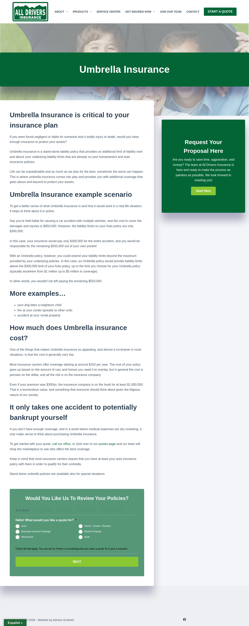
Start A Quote (220, 11)
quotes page (107, 444)
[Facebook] (184, 618)
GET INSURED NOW (141, 11)
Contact (192, 11)
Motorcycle (27, 537)
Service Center (108, 11)
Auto (23, 526)
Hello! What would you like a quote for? (46, 520)
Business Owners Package (36, 531)
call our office (61, 444)
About (61, 11)
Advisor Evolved (63, 619)
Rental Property (93, 531)
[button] (203, 191)
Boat (86, 537)
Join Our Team (170, 11)
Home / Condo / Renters (97, 526)
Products (83, 11)
